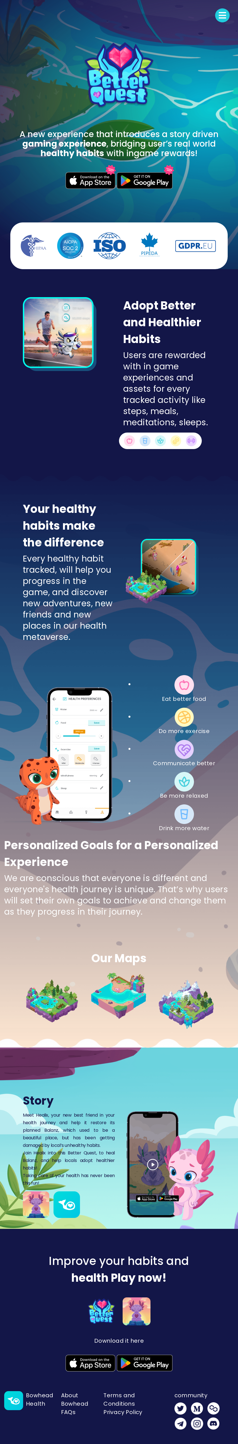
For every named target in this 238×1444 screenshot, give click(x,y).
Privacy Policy (122, 1412)
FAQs (68, 1412)
